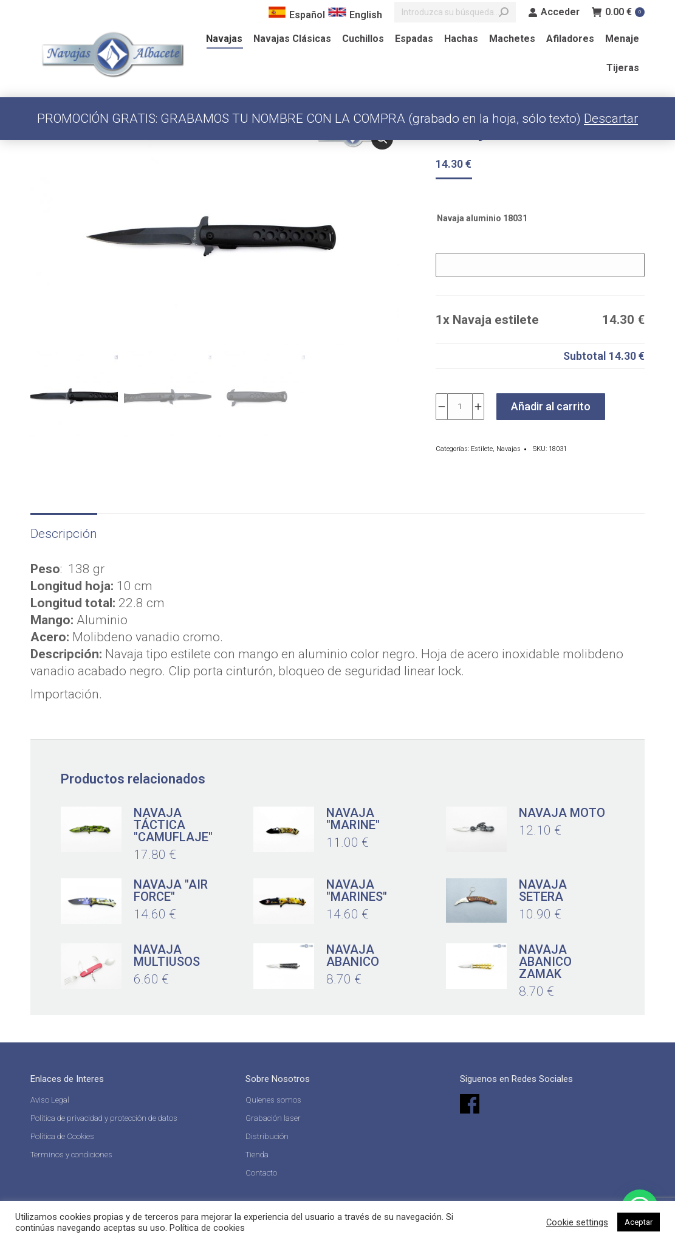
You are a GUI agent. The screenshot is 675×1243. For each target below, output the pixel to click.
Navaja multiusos (167, 955)
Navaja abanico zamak (545, 961)
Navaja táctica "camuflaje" (173, 825)
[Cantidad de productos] (460, 406)
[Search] (455, 12)
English (355, 15)
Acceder (554, 12)
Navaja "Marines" (356, 890)
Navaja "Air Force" (171, 890)
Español (296, 15)
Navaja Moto (562, 813)
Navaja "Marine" (353, 819)
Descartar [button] (611, 118)
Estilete (482, 449)
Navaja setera (543, 890)
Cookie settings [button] (577, 1222)
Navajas (508, 449)
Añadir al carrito (551, 406)
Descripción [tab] (63, 533)
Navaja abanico (352, 955)
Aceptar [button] (639, 1222)
